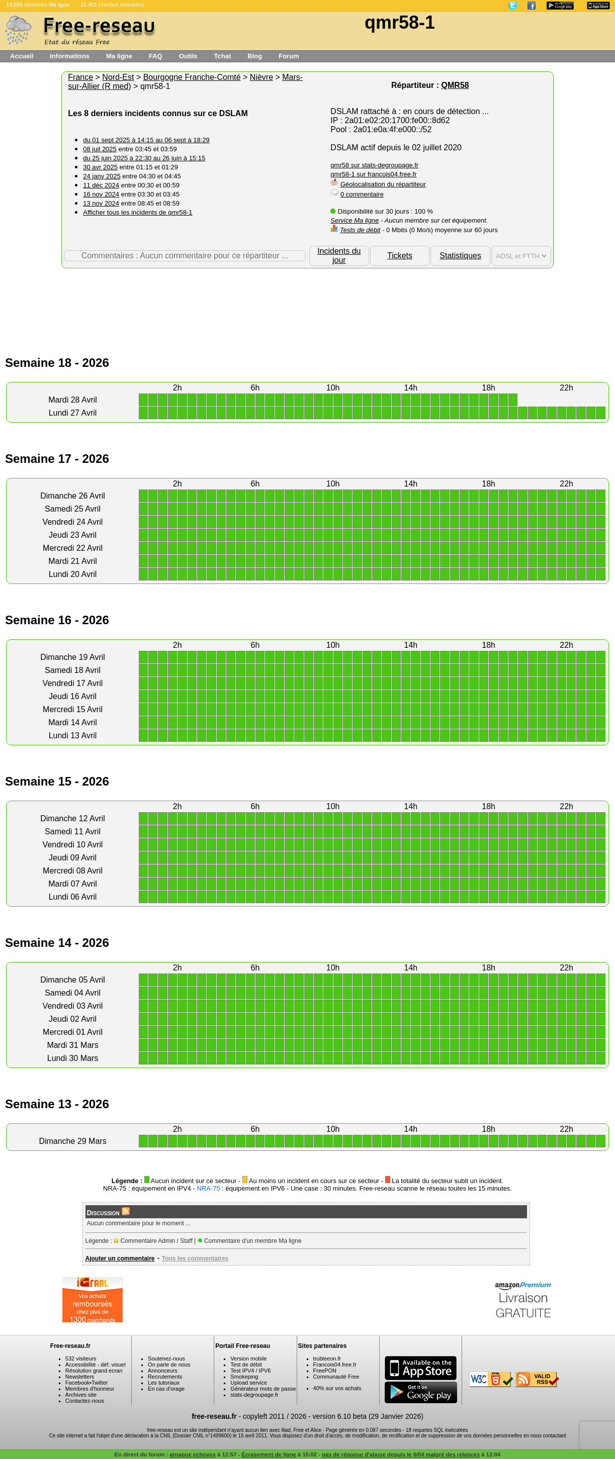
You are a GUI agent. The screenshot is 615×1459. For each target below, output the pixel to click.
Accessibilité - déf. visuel (95, 1364)
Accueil (21, 56)
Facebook (77, 1383)
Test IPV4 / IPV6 (250, 1371)
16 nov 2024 (101, 194)
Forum (289, 56)
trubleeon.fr (327, 1358)
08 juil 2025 (100, 149)
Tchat (222, 56)
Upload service (248, 1383)
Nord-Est (118, 77)
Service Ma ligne (354, 220)
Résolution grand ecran (94, 1371)
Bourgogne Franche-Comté (192, 77)
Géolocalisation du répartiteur (383, 184)
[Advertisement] (308, 301)
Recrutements (165, 1377)
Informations (70, 56)
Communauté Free (336, 1377)
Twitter (100, 1383)
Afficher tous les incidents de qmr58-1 (137, 212)
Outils (188, 56)
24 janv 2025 (101, 176)
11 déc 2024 (101, 185)
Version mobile (248, 1358)
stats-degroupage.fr (254, 1395)
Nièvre (261, 77)
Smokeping (244, 1377)
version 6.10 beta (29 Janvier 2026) (368, 1416)
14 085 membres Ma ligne (37, 5)
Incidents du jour (339, 255)
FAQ (155, 56)
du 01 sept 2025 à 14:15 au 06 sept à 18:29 (146, 140)
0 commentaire (362, 194)
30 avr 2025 (100, 167)
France (80, 77)
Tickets (399, 255)
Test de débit (245, 1364)
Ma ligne (119, 56)
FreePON (324, 1371)
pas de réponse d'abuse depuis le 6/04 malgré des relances (401, 1454)
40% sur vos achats (337, 1388)
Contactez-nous (84, 1401)
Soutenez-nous (166, 1358)
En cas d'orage (166, 1389)
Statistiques (460, 255)
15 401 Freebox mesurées (112, 5)
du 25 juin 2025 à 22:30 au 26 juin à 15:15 (144, 158)
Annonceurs (163, 1371)
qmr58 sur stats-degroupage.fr (374, 165)
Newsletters (79, 1377)
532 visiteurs (81, 1358)
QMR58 (455, 85)
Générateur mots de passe (263, 1389)
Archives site (81, 1395)
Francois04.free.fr (335, 1364)
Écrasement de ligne (268, 1454)
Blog (254, 56)
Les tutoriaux (164, 1383)
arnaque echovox (192, 1454)
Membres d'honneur (90, 1389)
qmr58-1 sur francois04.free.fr (373, 174)
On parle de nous (169, 1364)
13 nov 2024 (101, 203)
